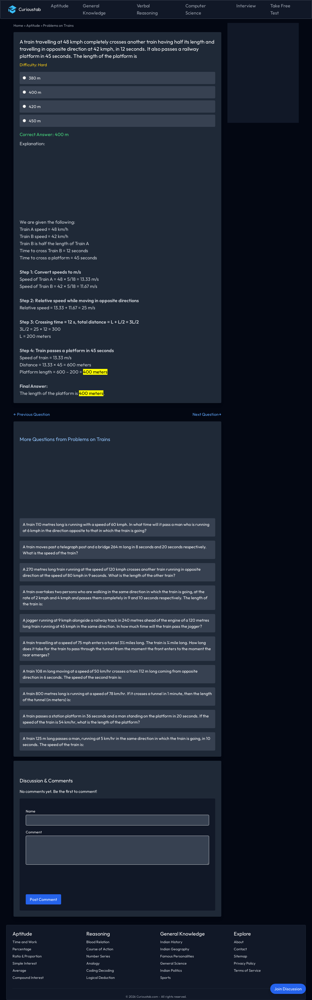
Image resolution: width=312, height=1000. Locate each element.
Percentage (21, 949)
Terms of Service (247, 970)
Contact (240, 949)
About (238, 942)
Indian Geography (174, 949)
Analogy (93, 963)
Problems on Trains (58, 25)
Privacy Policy (244, 963)
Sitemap (240, 956)
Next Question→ (207, 414)
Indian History (171, 942)
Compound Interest (28, 977)
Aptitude (60, 6)
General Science (173, 963)
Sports (165, 977)
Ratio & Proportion (27, 956)
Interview (246, 6)
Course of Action (99, 949)
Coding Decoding (100, 970)
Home (18, 25)
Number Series (98, 956)
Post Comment (43, 899)
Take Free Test (280, 9)
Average (19, 970)
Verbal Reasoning (147, 9)
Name (30, 811)
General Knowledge (94, 9)
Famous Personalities (177, 956)
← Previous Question (31, 414)
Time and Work (24, 942)
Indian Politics (171, 970)
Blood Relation (98, 942)
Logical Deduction (100, 977)
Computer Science (195, 9)
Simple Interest (24, 963)
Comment (34, 832)
